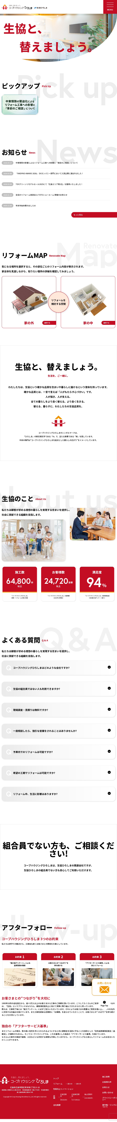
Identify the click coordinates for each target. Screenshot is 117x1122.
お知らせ (106, 1087)
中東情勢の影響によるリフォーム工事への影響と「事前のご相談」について (47, 162)
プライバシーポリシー (109, 1098)
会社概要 (57, 1105)
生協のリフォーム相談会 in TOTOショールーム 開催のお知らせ (41, 194)
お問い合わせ (107, 1092)
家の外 (78, 1084)
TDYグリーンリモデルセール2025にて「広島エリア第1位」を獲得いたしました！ (49, 184)
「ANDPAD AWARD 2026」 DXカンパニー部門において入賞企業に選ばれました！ (49, 173)
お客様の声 (106, 1082)
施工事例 (106, 1076)
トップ (56, 1078)
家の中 (70, 1084)
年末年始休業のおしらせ (26, 205)
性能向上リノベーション (63, 1089)
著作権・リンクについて (109, 1105)
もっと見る (78, 214)
